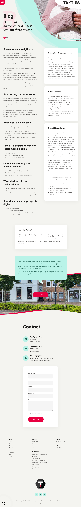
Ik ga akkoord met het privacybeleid (40, 414)
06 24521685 (34, 349)
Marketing (11, 450)
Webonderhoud (36, 446)
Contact (11, 456)
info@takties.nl (35, 351)
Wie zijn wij (12, 444)
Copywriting (35, 464)
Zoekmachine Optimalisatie (39, 454)
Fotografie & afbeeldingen (39, 462)
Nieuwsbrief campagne (38, 460)
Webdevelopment (37, 448)
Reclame (34, 469)
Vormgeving (35, 467)
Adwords (34, 456)
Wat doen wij (12, 446)
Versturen (36, 419)
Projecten (11, 452)
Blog (10, 454)
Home (10, 441)
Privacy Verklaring (40, 504)
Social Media (36, 458)
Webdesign (35, 441)
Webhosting (35, 444)
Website (11, 448)
